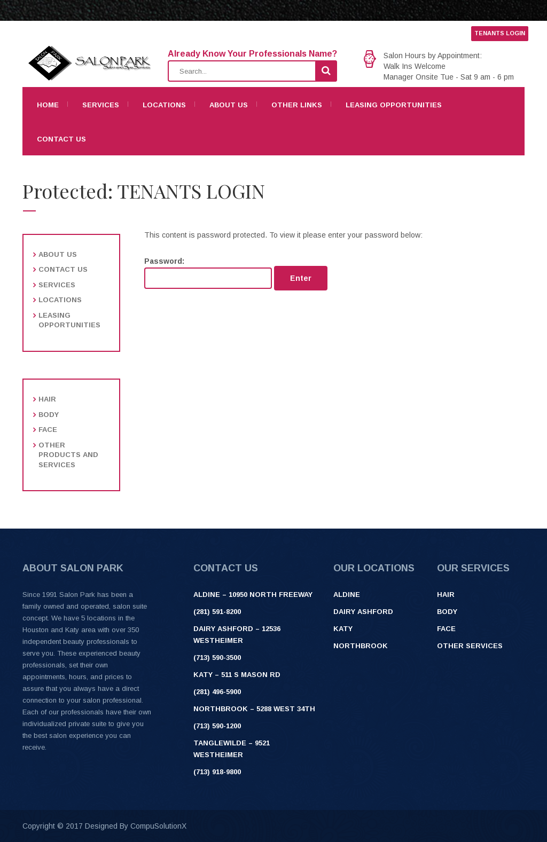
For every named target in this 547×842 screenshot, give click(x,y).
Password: (208, 273)
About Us (228, 105)
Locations (164, 105)
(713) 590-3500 (217, 658)
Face (47, 430)
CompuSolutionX (158, 826)
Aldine (346, 595)
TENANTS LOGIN (499, 33)
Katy (343, 629)
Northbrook (360, 646)
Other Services (470, 646)
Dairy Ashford (363, 612)
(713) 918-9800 (217, 772)
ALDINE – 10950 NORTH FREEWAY (252, 595)
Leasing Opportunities (394, 105)
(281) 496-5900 (217, 692)
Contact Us (61, 139)
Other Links (296, 105)
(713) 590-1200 (217, 726)
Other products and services (68, 455)
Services (100, 105)
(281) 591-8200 (217, 612)
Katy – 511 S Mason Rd (236, 675)
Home (48, 105)
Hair (47, 399)
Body (48, 415)
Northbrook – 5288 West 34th (254, 709)
